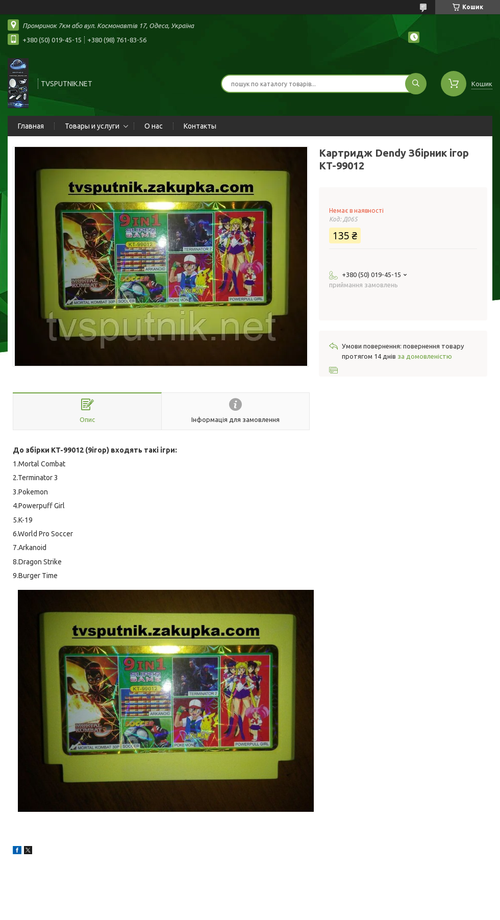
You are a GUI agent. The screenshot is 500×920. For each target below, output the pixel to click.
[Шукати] (416, 83)
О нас (153, 126)
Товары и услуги (92, 126)
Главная (31, 126)
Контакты (200, 126)
